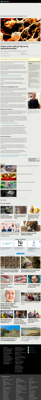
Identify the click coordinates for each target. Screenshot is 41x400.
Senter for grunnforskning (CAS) (33, 386)
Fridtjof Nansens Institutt (6, 391)
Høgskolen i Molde (5, 395)
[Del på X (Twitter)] (2, 200)
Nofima (17, 394)
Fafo (3, 386)
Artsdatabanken (5, 381)
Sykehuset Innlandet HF (32, 394)
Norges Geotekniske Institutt (20, 398)
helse (21, 198)
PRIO (29, 379)
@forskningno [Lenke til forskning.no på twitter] (31, 347)
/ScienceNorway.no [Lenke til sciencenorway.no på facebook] (32, 352)
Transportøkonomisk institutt (33, 397)
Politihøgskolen (31, 378)
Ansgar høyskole (5, 378)
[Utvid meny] (40, 1)
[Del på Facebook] (1, 200)
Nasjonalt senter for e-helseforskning (21, 389)
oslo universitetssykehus (10, 198)
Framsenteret (5, 390)
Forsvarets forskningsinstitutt (7, 389)
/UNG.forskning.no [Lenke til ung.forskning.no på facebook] (32, 350)
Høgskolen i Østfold (5, 396)
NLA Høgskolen (18, 378)
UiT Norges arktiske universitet (33, 398)
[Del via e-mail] (5, 200)
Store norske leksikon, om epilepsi (34, 86)
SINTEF (30, 385)
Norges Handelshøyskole (19, 399)
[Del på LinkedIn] (4, 200)
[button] (39, 241)
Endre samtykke (6, 373)
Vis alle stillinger (20, 253)
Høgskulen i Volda (5, 397)
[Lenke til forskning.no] (19, 1)
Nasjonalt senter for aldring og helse (21, 388)
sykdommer (3, 198)
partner (24, 198)
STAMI (30, 389)
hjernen (17, 198)
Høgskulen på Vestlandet (6, 398)
